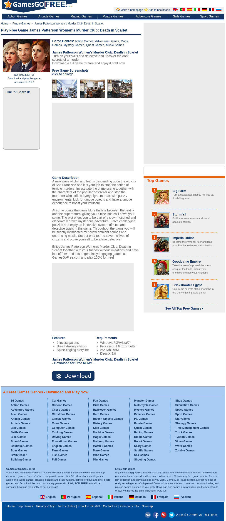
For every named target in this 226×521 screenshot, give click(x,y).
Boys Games (19, 450)
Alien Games (19, 414)
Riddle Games (143, 437)
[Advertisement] (93, 136)
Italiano (115, 497)
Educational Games (64, 441)
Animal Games (20, 418)
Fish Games (59, 455)
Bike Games (19, 437)
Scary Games (142, 446)
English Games (62, 446)
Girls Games (182, 16)
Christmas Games (63, 414)
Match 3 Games (103, 446)
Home (4, 23)
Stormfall (179, 214)
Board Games (20, 441)
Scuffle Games (143, 450)
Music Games (115, 45)
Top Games (158, 180)
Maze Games (101, 450)
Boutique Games (21, 446)
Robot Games (143, 441)
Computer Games (63, 427)
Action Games (17, 16)
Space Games (184, 409)
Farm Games (60, 450)
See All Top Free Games (184, 308)
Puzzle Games (113, 16)
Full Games (59, 459)
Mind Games (101, 455)
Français (159, 497)
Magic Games (102, 437)
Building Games (21, 459)
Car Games (59, 400)
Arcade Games (49, 16)
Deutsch (137, 497)
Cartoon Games (62, 405)
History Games (102, 423)
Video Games (184, 441)
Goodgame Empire (186, 261)
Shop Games (183, 400)
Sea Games (141, 455)
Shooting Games (145, 459)
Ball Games (18, 427)
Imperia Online (183, 238)
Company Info (129, 506)
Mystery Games (74, 45)
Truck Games (183, 432)
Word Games (183, 446)
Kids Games (101, 427)
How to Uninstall (89, 506)
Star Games (183, 418)
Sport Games (209, 16)
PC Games (141, 418)
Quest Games (95, 45)
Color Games (60, 423)
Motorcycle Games (146, 405)
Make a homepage (132, 10)
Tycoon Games (185, 437)
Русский (182, 497)
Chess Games (61, 409)
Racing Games (81, 16)
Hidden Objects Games (108, 418)
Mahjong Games (103, 441)
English (48, 497)
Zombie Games (185, 450)
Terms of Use (66, 506)
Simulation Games (187, 405)
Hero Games (101, 414)
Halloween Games (105, 409)
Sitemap (147, 506)
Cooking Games (62, 432)
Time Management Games (192, 427)
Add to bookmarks (160, 10)
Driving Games (61, 437)
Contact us (110, 506)
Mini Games (100, 459)
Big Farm (179, 191)
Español (94, 497)
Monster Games (144, 400)
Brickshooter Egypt (187, 285)
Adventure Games (148, 16)
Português (71, 497)
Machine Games (103, 432)
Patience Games (144, 414)
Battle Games (19, 432)
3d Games (17, 400)
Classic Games (61, 418)
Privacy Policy (45, 506)
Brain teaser (19, 455)
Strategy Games (185, 423)
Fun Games (100, 400)
